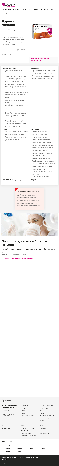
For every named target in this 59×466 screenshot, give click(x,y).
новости (23, 413)
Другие (42, 420)
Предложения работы (27, 428)
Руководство (25, 408)
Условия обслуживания (9, 458)
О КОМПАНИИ (7, 9)
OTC (41, 411)
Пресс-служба (44, 434)
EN (7, 13)
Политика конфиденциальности (28, 458)
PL (3, 13)
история (23, 411)
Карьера (35, 9)
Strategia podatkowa (27, 416)
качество (24, 9)
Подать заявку (25, 431)
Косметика (43, 413)
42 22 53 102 (5, 410)
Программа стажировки (28, 436)
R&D (30, 9)
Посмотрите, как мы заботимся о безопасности (18, 258)
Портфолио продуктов (47, 405)
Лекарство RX (44, 408)
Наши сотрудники (26, 433)
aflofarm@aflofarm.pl (7, 412)
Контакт (46, 9)
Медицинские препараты (47, 416)
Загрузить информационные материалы (40, 59)
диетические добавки (47, 418)
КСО (41, 9)
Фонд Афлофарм (6, 428)
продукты (16, 9)
